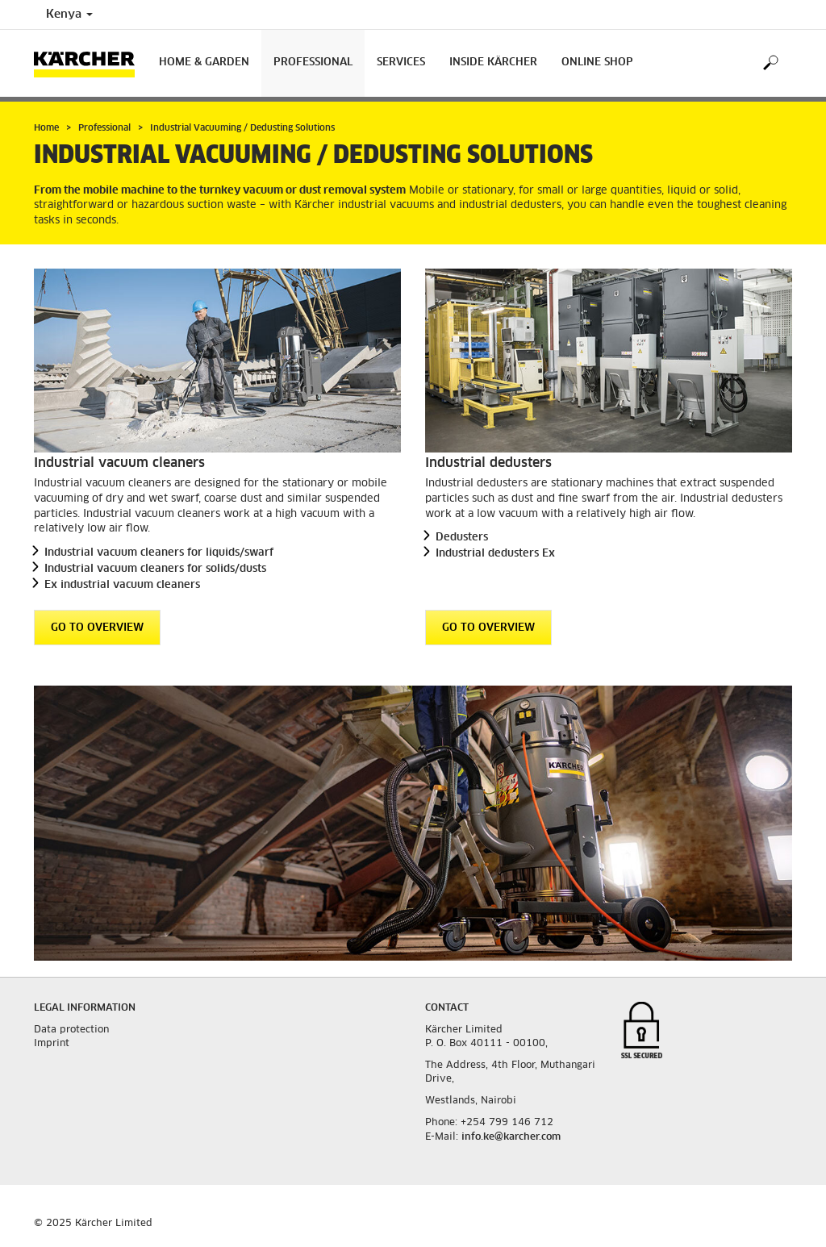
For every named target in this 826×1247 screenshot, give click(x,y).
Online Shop (597, 62)
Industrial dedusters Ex (495, 553)
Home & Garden (204, 62)
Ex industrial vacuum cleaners (122, 585)
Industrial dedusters (488, 463)
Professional (313, 62)
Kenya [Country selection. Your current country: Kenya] (69, 14)
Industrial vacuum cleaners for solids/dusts (155, 569)
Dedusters (462, 537)
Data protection (71, 1030)
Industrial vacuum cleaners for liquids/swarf (158, 553)
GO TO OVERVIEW (97, 628)
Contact (447, 1008)
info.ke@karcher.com (511, 1137)
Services (401, 62)
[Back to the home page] (90, 63)
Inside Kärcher (493, 62)
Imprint (51, 1044)
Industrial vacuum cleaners (119, 463)
